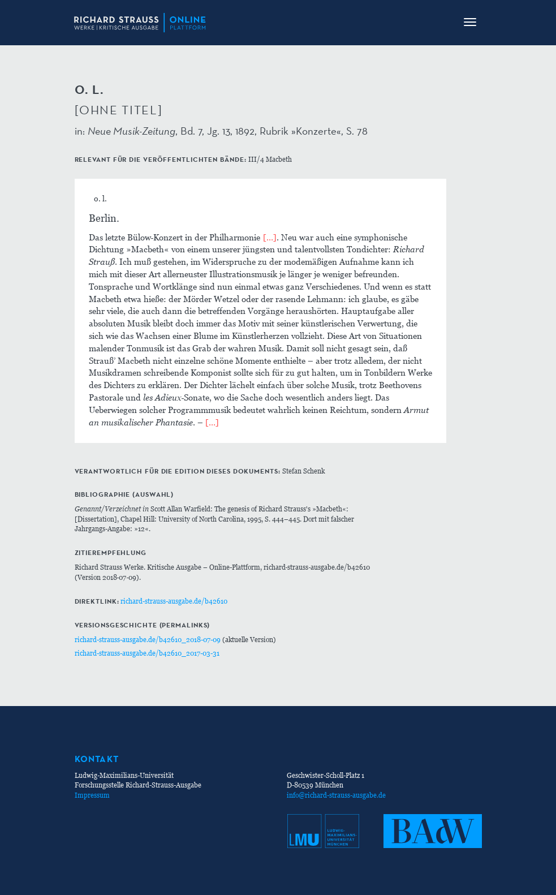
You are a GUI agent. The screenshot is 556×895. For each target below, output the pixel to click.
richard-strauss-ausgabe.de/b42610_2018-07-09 (148, 639)
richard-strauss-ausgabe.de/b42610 (173, 601)
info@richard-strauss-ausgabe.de (336, 795)
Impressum (92, 795)
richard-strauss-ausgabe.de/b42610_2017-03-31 (147, 653)
